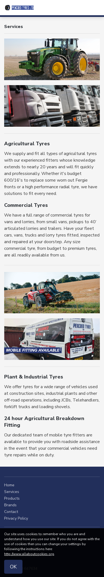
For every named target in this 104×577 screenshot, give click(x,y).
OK (13, 566)
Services (11, 491)
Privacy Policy (16, 518)
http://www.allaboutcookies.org (29, 554)
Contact (11, 511)
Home (9, 485)
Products (12, 498)
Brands (10, 505)
